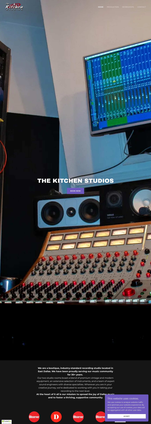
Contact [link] (142, 7)
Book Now (75, 191)
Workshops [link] (128, 7)
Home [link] (100, 7)
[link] (14, 7)
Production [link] (113, 7)
